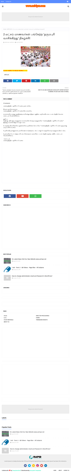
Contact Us (8, 1)
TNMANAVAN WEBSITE (42, 319)
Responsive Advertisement (35, 16)
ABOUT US (6, 322)
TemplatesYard (16, 470)
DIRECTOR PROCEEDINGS (42, 315)
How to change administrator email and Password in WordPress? (32, 276)
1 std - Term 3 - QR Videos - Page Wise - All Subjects (28, 267)
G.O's (5, 317)
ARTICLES (9, 29)
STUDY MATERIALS (8, 319)
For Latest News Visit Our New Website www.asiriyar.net (29, 259)
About (60, 470)
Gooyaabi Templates (35, 470)
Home (2, 1)
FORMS (38, 317)
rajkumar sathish (9, 42)
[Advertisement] (35, 343)
